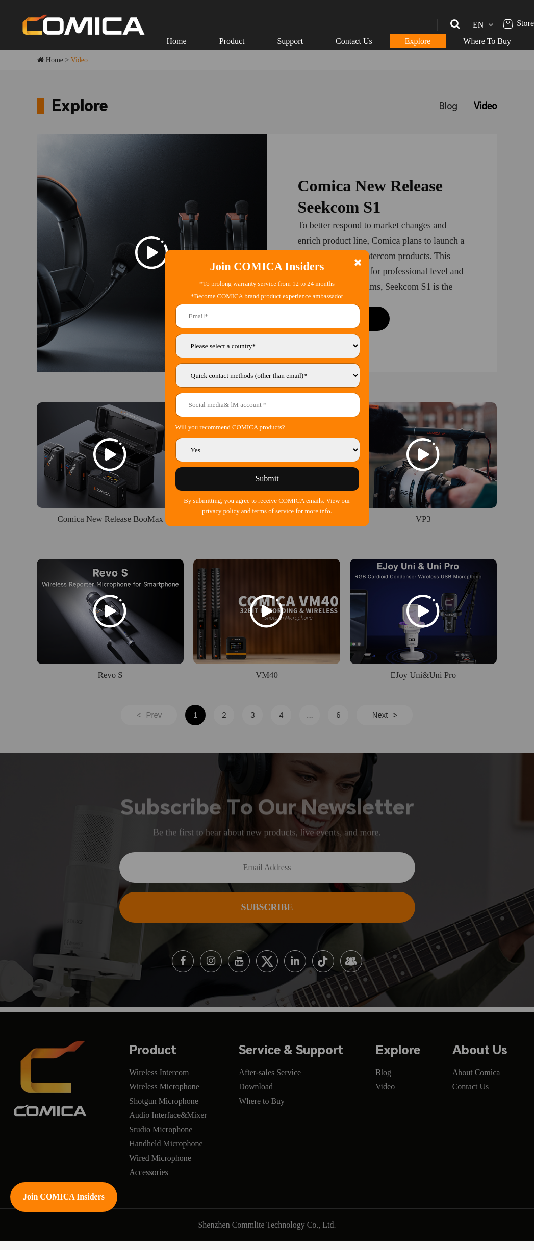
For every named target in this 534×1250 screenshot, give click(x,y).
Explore (418, 41)
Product (232, 41)
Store (518, 23)
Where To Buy (487, 41)
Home (177, 41)
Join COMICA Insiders (64, 1196)
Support (290, 41)
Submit (266, 478)
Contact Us (354, 41)
